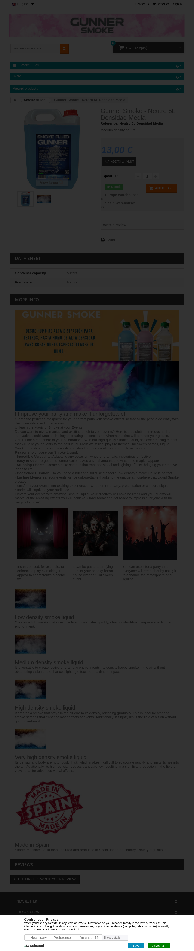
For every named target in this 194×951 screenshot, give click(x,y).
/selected (34, 946)
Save (135, 945)
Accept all (158, 945)
